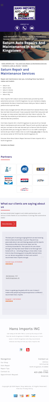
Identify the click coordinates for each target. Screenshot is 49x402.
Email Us (44, 376)
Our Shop (4, 362)
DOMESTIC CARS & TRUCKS (20, 39)
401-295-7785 (35, 132)
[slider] (9, 264)
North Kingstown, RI (12, 278)
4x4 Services (10, 276)
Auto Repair (5, 366)
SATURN (34, 39)
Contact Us (5, 372)
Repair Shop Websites (23, 386)
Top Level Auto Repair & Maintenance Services (31, 63)
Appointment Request (9, 375)
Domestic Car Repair (7, 145)
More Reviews (8, 223)
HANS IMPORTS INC (10, 37)
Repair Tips (5, 369)
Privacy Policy (28, 388)
